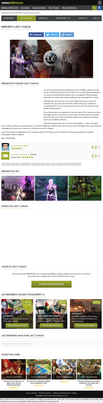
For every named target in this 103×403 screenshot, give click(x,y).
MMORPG (18, 13)
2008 (53, 165)
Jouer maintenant (51, 284)
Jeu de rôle (27, 13)
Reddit (69, 35)
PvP (47, 165)
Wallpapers (63, 19)
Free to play (61, 165)
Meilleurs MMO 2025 (9, 8)
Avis (96, 19)
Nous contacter (31, 393)
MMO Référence (7, 13)
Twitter (53, 35)
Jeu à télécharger (74, 165)
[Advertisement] (21, 106)
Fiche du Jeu (26, 19)
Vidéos (83, 19)
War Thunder (54, 8)
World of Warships (69, 8)
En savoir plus (50, 402)
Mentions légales (45, 393)
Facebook (99, 7)
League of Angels (39, 8)
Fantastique (26, 165)
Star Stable (25, 8)
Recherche (94, 7)
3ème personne (38, 165)
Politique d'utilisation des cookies (65, 393)
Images (43, 19)
